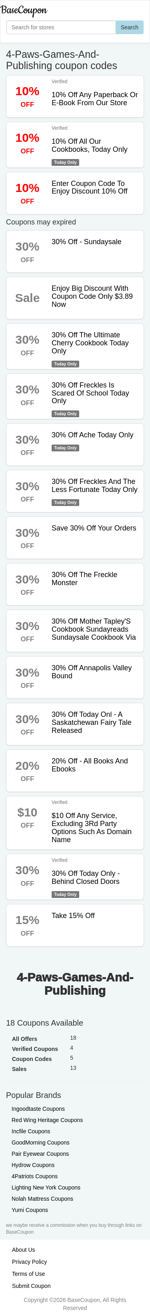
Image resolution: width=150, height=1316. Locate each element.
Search (129, 27)
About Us (23, 1250)
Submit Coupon (31, 1286)
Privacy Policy (29, 1262)
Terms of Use (28, 1274)
